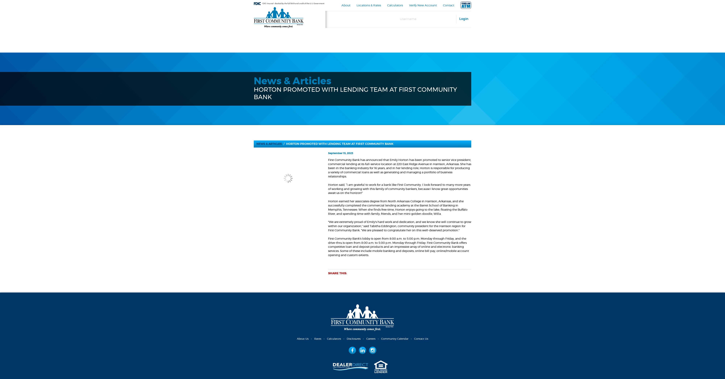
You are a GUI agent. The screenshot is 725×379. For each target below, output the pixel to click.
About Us (302, 339)
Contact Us (421, 339)
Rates (317, 339)
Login (463, 19)
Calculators (395, 5)
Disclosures (354, 339)
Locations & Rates (369, 5)
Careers (370, 339)
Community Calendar (394, 339)
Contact (448, 5)
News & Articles (270, 143)
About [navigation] (345, 5)
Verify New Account (423, 5)
